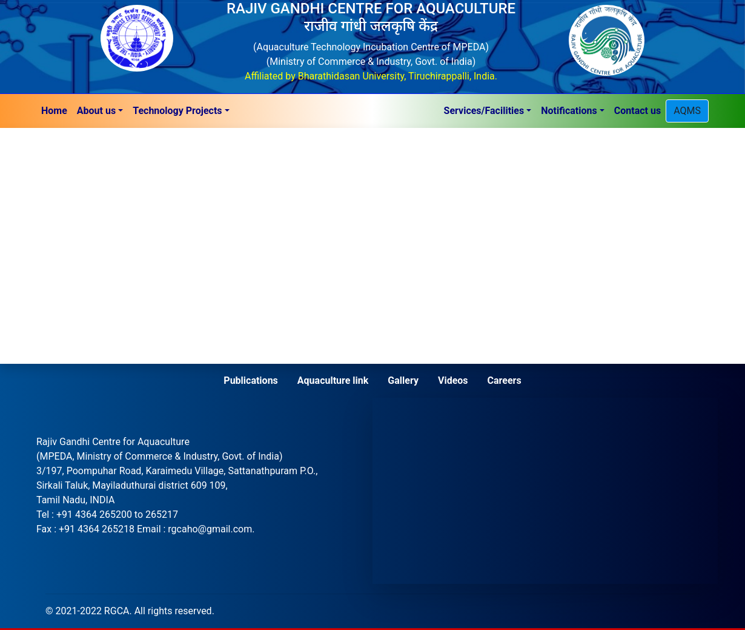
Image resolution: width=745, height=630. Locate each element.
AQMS (687, 110)
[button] (100, 111)
